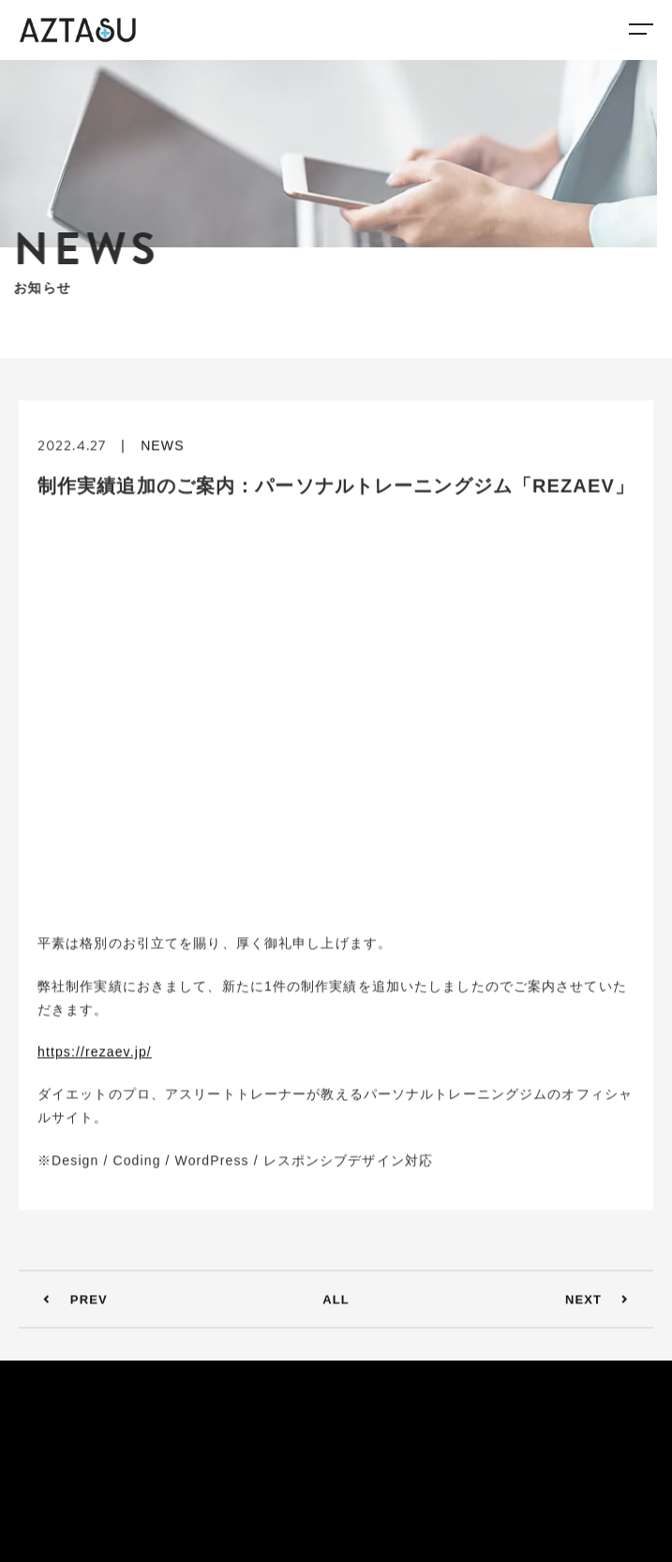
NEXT (604, 1302)
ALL (336, 1302)
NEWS (162, 447)
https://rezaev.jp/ (94, 1054)
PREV (68, 1302)
